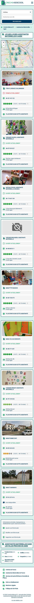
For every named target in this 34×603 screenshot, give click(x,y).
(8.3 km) (9, 560)
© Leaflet (26, 66)
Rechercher (17, 21)
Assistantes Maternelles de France (15, 573)
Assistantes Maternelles (23, 27)
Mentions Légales (11, 585)
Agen (4, 29)
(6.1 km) (25, 556)
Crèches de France (11, 569)
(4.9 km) (24, 552)
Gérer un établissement (12, 582)
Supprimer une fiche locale (13, 537)
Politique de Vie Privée (12, 588)
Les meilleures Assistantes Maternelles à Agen (17, 35)
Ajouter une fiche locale (12, 528)
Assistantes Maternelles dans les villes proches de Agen (18, 545)
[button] (19, 50)
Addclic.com (19, 600)
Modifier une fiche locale (12, 532)
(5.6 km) (8, 556)
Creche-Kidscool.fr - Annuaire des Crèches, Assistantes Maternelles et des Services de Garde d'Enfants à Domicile (17, 596)
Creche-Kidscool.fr (8, 27)
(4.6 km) (10, 552)
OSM (31, 66)
